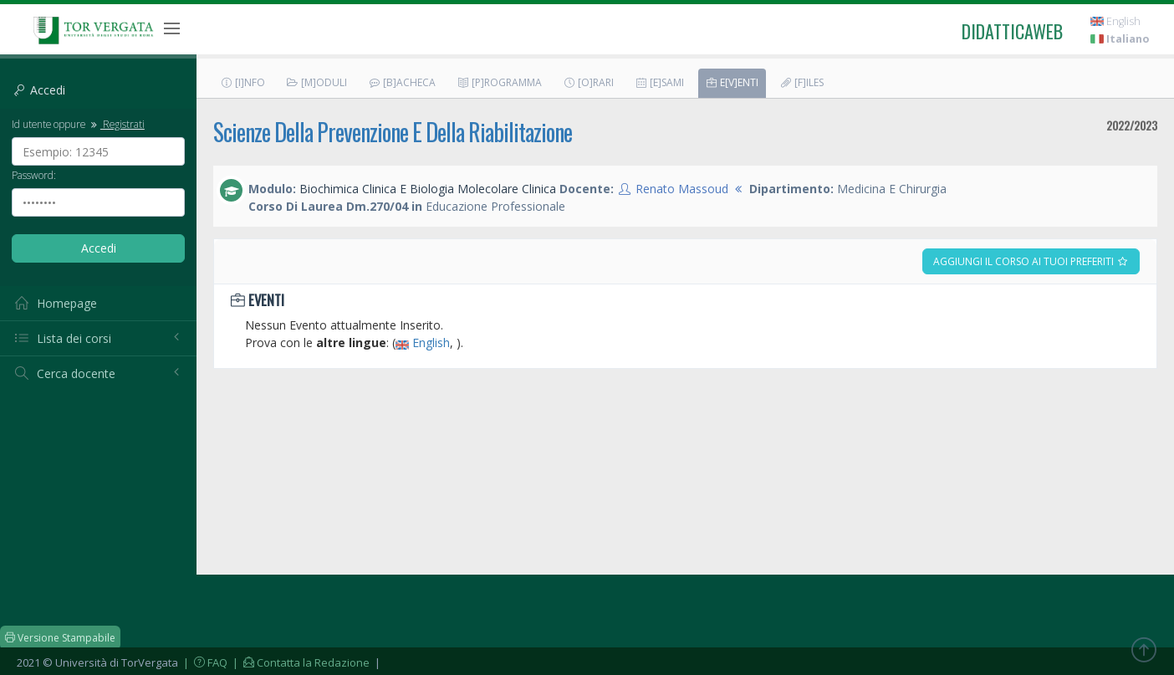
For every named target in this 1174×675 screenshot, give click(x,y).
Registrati (116, 123)
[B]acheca (402, 82)
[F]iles (801, 82)
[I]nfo (242, 82)
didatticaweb (1012, 31)
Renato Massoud (681, 189)
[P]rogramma (499, 82)
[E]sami (659, 82)
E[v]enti (731, 82)
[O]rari (588, 82)
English (1115, 21)
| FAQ (204, 662)
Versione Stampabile (60, 638)
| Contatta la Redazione (300, 662)
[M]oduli (316, 82)
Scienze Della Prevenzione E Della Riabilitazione (392, 132)
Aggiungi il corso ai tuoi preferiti (1031, 261)
